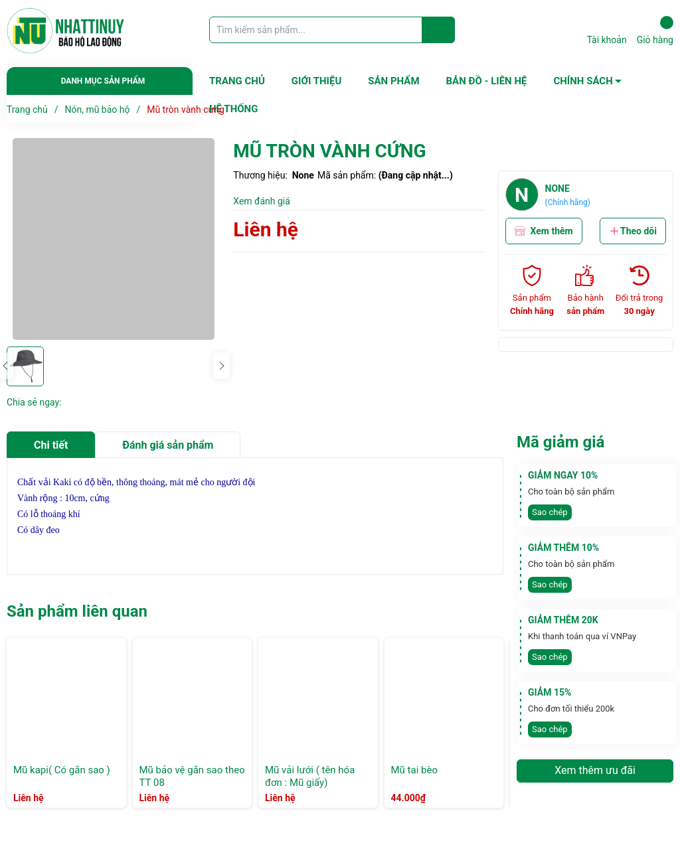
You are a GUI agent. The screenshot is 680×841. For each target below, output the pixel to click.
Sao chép (550, 512)
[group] (113, 239)
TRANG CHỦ (237, 81)
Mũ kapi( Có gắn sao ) (61, 770)
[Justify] (438, 30)
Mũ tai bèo (414, 770)
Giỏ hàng (655, 30)
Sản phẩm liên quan (77, 611)
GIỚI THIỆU (316, 81)
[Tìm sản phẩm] (332, 30)
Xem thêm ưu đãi (595, 770)
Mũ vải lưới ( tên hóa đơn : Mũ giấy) (310, 776)
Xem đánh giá (261, 201)
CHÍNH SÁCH (582, 81)
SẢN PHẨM (393, 81)
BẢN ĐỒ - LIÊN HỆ (486, 81)
